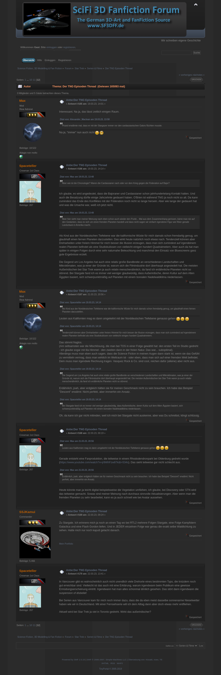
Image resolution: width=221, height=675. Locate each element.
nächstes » (198, 75)
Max (22, 100)
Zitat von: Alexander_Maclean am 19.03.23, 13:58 (85, 119)
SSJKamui (27, 512)
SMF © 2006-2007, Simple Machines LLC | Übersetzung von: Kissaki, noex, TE (124, 659)
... (28, 79)
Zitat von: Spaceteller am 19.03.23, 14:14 (80, 302)
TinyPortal (104, 669)
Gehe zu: (170, 646)
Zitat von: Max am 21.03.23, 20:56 (77, 441)
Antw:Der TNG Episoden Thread (86, 100)
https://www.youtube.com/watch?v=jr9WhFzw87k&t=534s (94, 462)
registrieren (69, 47)
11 (34, 79)
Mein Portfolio (66, 543)
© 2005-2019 (115, 669)
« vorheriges (185, 75)
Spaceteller (27, 166)
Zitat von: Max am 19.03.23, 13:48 (77, 177)
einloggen (51, 47)
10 (30, 79)
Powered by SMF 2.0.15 (73, 659)
